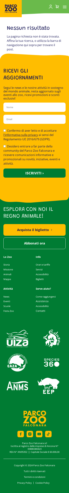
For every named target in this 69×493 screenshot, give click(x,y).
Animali (7, 274)
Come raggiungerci (46, 296)
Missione (8, 269)
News (6, 296)
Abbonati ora (34, 243)
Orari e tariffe (43, 264)
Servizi (39, 269)
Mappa (7, 279)
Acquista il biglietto (33, 230)
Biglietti (40, 279)
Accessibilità (42, 274)
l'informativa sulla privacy (20, 135)
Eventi (6, 301)
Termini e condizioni (34, 477)
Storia (6, 264)
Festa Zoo (8, 311)
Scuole (6, 306)
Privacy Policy (24, 482)
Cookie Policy (42, 482)
